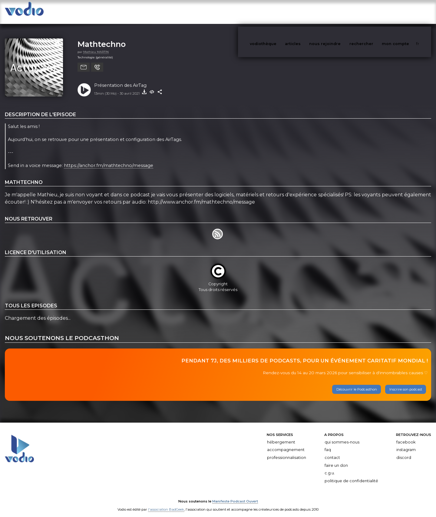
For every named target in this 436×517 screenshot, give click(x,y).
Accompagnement (286, 443)
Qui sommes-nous (342, 436)
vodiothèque (277, 11)
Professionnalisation (286, 451)
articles (306, 11)
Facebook (405, 436)
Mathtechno (102, 38)
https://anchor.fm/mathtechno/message (108, 159)
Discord (403, 451)
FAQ (328, 443)
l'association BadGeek (166, 504)
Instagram (406, 443)
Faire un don (336, 459)
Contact (332, 451)
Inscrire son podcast (405, 383)
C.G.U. (330, 467)
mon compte (405, 11)
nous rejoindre (337, 11)
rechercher (373, 11)
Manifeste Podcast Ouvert (235, 495)
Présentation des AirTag (120, 79)
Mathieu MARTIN (96, 45)
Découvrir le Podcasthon (356, 383)
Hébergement (281, 436)
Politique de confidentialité (351, 475)
